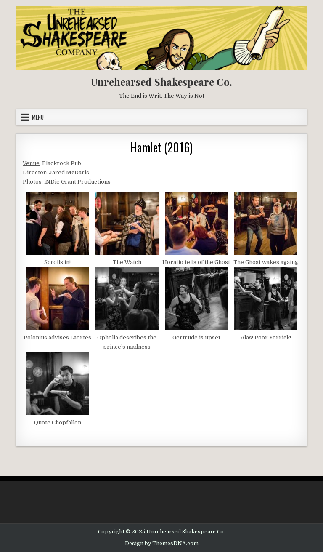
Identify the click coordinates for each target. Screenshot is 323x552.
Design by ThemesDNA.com (162, 544)
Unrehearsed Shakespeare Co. (161, 81)
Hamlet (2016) (161, 147)
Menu (38, 117)
